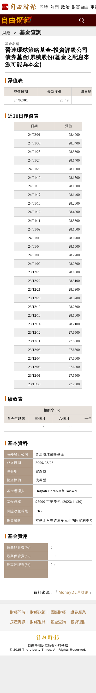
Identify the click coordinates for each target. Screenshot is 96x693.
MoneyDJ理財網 (74, 592)
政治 (65, 7)
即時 (44, 7)
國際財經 (58, 612)
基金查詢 (30, 32)
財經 (6, 33)
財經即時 (17, 612)
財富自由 (80, 7)
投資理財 (78, 622)
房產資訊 (17, 622)
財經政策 (38, 612)
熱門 (54, 7)
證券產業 (78, 612)
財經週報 (38, 622)
